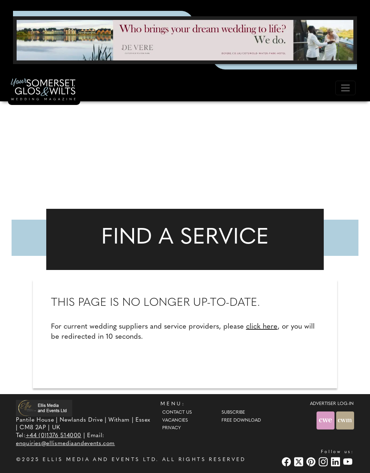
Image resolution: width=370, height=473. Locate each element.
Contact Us (177, 412)
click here (262, 326)
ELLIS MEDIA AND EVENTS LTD (99, 460)
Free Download (241, 420)
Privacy (171, 428)
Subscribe (233, 412)
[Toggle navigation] (345, 88)
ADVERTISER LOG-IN (332, 404)
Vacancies (175, 420)
